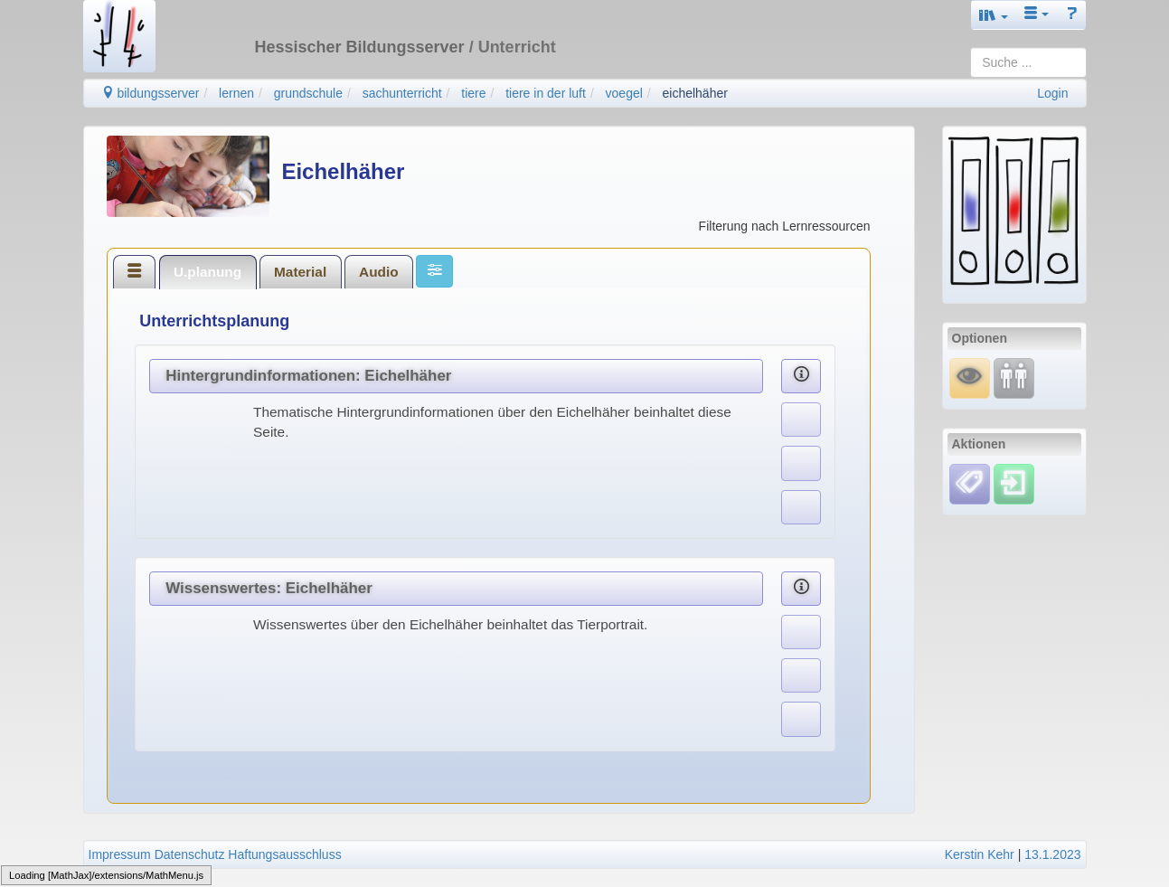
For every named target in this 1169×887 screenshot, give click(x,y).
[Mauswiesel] (969, 377)
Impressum (120, 854)
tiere (473, 93)
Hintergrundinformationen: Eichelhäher (308, 375)
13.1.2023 (1052, 854)
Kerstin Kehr (979, 854)
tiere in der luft (545, 93)
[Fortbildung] (1014, 377)
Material (300, 271)
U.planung (207, 271)
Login (1052, 93)
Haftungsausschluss (284, 854)
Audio (379, 271)
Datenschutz (190, 854)
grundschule (308, 93)
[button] (993, 15)
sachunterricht (402, 93)
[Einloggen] (1014, 483)
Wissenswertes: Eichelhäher (268, 588)
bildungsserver (150, 93)
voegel (624, 93)
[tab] (134, 271)
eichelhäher (695, 93)
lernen (236, 93)
